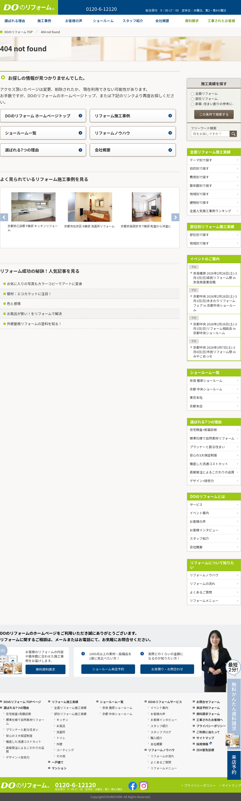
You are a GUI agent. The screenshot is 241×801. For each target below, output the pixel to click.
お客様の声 (198, 521)
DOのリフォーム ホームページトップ (43, 116)
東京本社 (196, 397)
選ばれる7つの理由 (43, 150)
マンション (59, 768)
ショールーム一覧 (43, 133)
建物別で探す (199, 202)
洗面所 (61, 732)
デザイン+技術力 (202, 480)
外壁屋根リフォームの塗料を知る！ (34, 323)
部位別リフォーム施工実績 (212, 226)
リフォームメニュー (204, 600)
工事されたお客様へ (209, 720)
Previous (4, 217)
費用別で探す (199, 177)
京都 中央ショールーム (206, 389)
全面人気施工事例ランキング (210, 210)
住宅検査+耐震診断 (203, 429)
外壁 (59, 744)
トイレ (61, 738)
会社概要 (133, 150)
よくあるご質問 (201, 592)
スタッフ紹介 (199, 538)
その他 (61, 756)
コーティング (65, 750)
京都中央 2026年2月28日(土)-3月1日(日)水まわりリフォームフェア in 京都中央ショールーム (215, 303)
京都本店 (196, 406)
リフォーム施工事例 (133, 116)
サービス (196, 504)
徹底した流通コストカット (209, 463)
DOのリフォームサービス (165, 702)
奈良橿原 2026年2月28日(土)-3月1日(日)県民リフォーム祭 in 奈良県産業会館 (215, 277)
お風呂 (61, 726)
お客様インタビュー (204, 530)
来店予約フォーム (208, 707)
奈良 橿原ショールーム (206, 380)
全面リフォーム (204, 93)
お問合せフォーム (208, 702)
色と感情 (14, 303)
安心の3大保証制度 (203, 455)
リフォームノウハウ (133, 133)
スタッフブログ (161, 732)
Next (175, 217)
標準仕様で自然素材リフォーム (212, 438)
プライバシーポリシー (211, 726)
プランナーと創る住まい (207, 446)
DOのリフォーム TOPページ (22, 702)
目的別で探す (199, 168)
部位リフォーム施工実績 (70, 714)
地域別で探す (199, 194)
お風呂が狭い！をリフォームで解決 (34, 313)
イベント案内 (199, 513)
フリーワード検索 (203, 128)
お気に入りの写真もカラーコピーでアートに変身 (44, 283)
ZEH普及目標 (205, 750)
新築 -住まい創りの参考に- (212, 103)
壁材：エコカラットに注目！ (29, 293)
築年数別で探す (201, 185)
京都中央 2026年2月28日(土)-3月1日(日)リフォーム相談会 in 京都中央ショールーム (215, 328)
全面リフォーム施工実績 (210, 151)
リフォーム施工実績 (65, 702)
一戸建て (57, 762)
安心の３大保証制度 (19, 735)
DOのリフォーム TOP (18, 32)
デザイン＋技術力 (18, 757)
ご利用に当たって (208, 732)
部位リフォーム (204, 98)
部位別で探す (199, 234)
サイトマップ (205, 738)
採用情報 (204, 744)
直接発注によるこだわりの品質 (212, 472)
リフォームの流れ (202, 583)
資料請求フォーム (208, 714)
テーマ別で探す (201, 160)
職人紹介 (156, 738)
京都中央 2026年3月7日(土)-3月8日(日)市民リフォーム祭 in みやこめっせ (214, 352)
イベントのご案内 (205, 258)
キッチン (62, 720)
